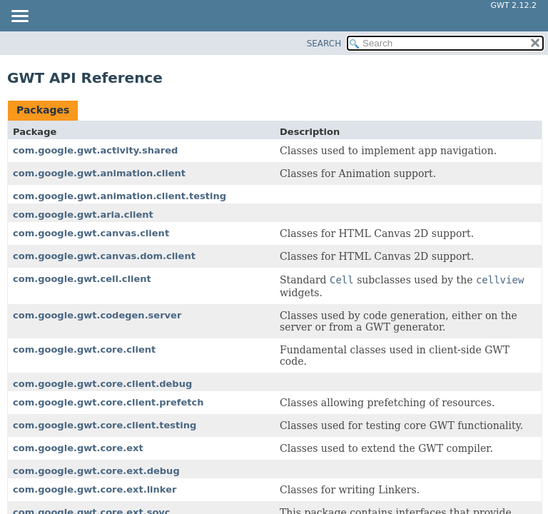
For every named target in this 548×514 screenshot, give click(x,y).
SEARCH (324, 44)
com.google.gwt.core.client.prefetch (108, 402)
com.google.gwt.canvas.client (91, 233)
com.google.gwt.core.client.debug (102, 383)
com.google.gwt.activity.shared (95, 150)
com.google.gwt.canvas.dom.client (104, 256)
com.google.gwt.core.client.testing (104, 425)
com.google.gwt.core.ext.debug (96, 470)
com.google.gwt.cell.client (82, 278)
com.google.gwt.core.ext (78, 448)
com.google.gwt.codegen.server (97, 315)
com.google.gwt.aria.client (83, 214)
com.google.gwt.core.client (84, 349)
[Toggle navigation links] (19, 17)
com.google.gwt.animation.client (99, 173)
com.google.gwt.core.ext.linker (94, 489)
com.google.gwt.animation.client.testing (119, 196)
